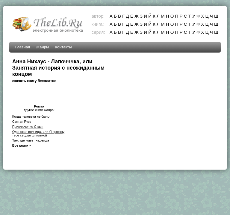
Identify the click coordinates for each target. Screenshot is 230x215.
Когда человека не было (31, 116)
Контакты (63, 47)
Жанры (42, 47)
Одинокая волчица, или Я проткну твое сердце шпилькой (38, 133)
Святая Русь (21, 121)
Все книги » (21, 145)
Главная (22, 47)
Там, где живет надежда (30, 140)
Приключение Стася (27, 126)
